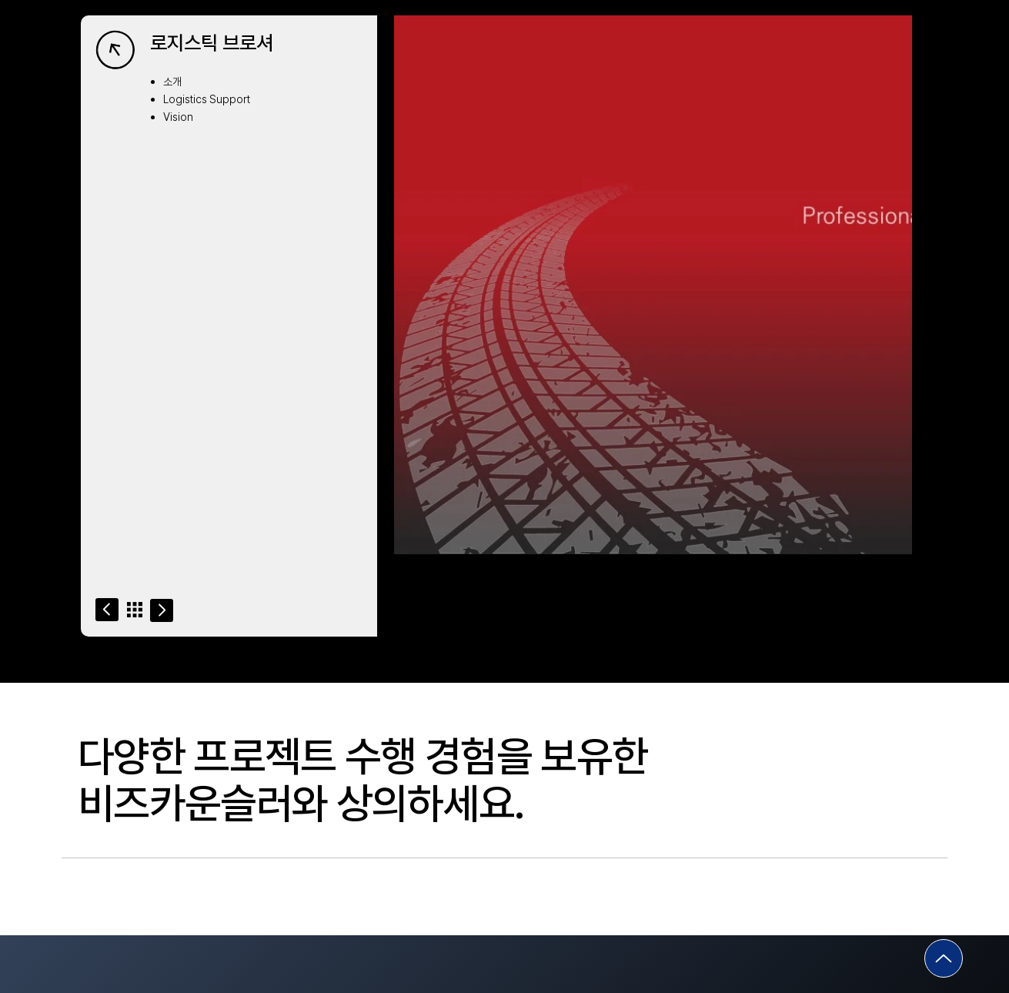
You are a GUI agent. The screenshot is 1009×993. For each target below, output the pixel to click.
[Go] (107, 609)
